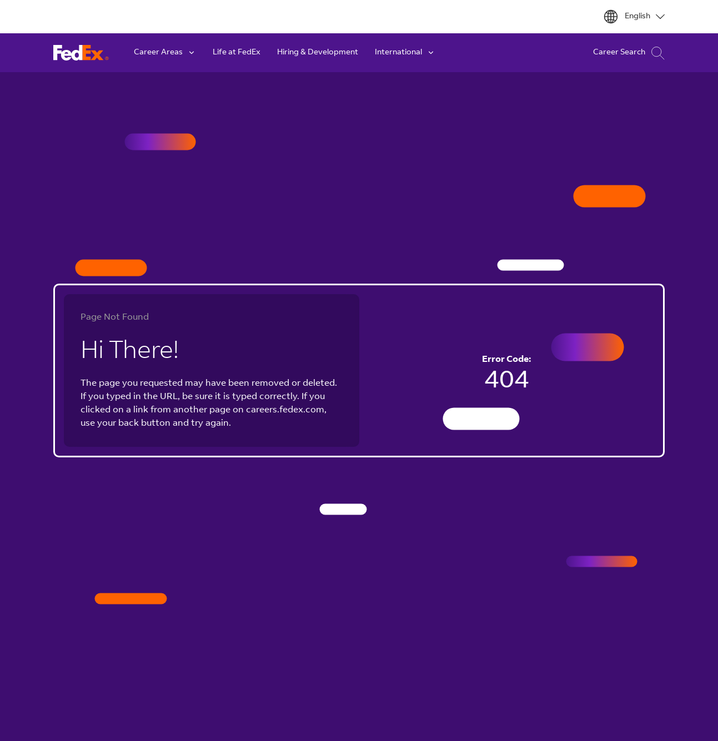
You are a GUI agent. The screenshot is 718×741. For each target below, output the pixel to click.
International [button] (405, 52)
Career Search (629, 53)
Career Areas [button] (165, 52)
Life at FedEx (236, 53)
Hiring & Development (317, 53)
